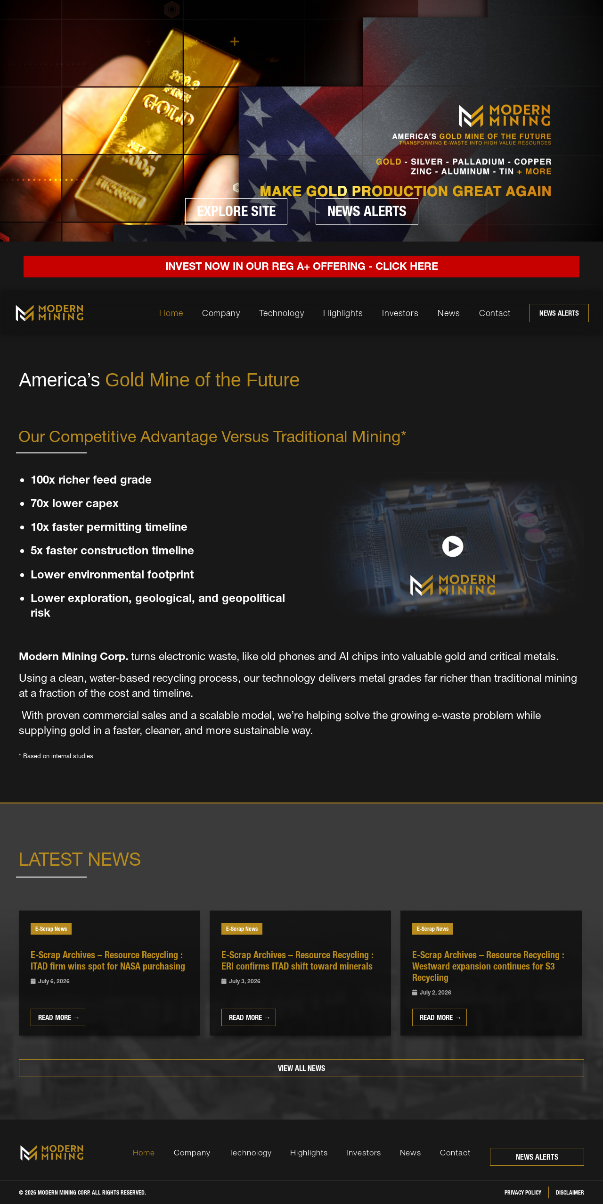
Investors (400, 313)
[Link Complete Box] (109, 973)
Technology (281, 313)
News (449, 313)
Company (221, 313)
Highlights (343, 313)
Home (171, 313)
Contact (495, 313)
